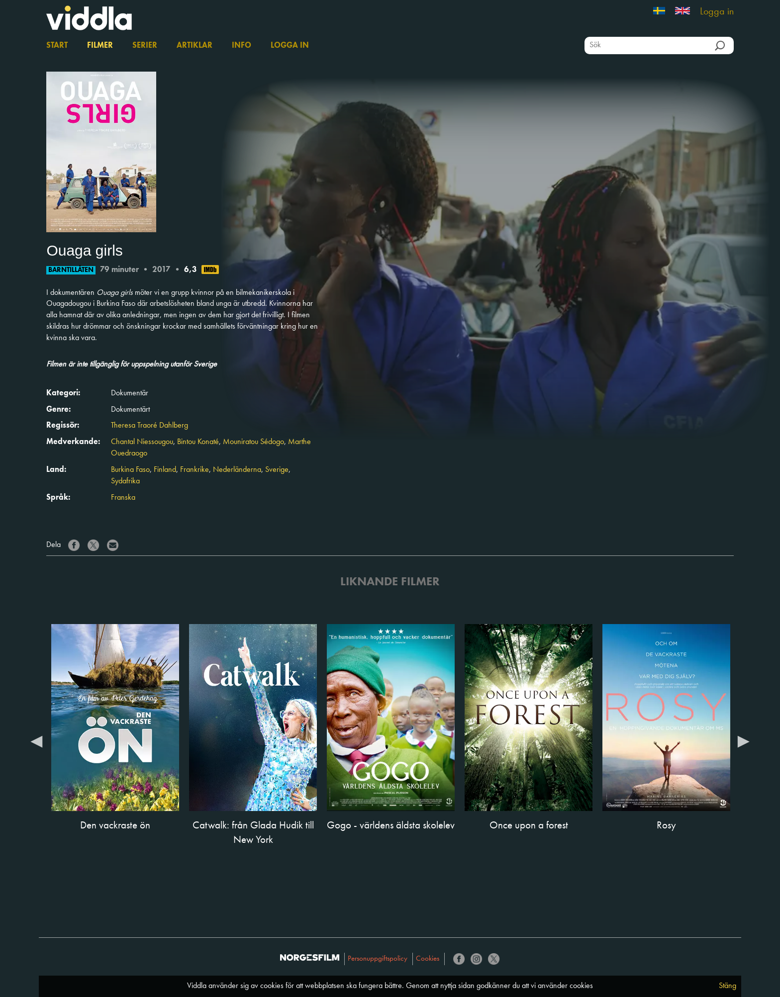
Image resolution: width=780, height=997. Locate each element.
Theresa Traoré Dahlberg (149, 426)
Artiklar (194, 46)
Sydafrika (125, 481)
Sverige (277, 470)
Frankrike (194, 470)
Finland (165, 470)
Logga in (717, 12)
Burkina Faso (130, 470)
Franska (123, 498)
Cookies (427, 959)
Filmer (100, 46)
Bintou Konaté (198, 442)
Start (57, 46)
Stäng (727, 986)
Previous (36, 740)
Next (744, 740)
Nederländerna (237, 470)
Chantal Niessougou (142, 442)
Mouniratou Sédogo (253, 442)
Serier (144, 46)
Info (241, 46)
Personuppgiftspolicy (377, 959)
